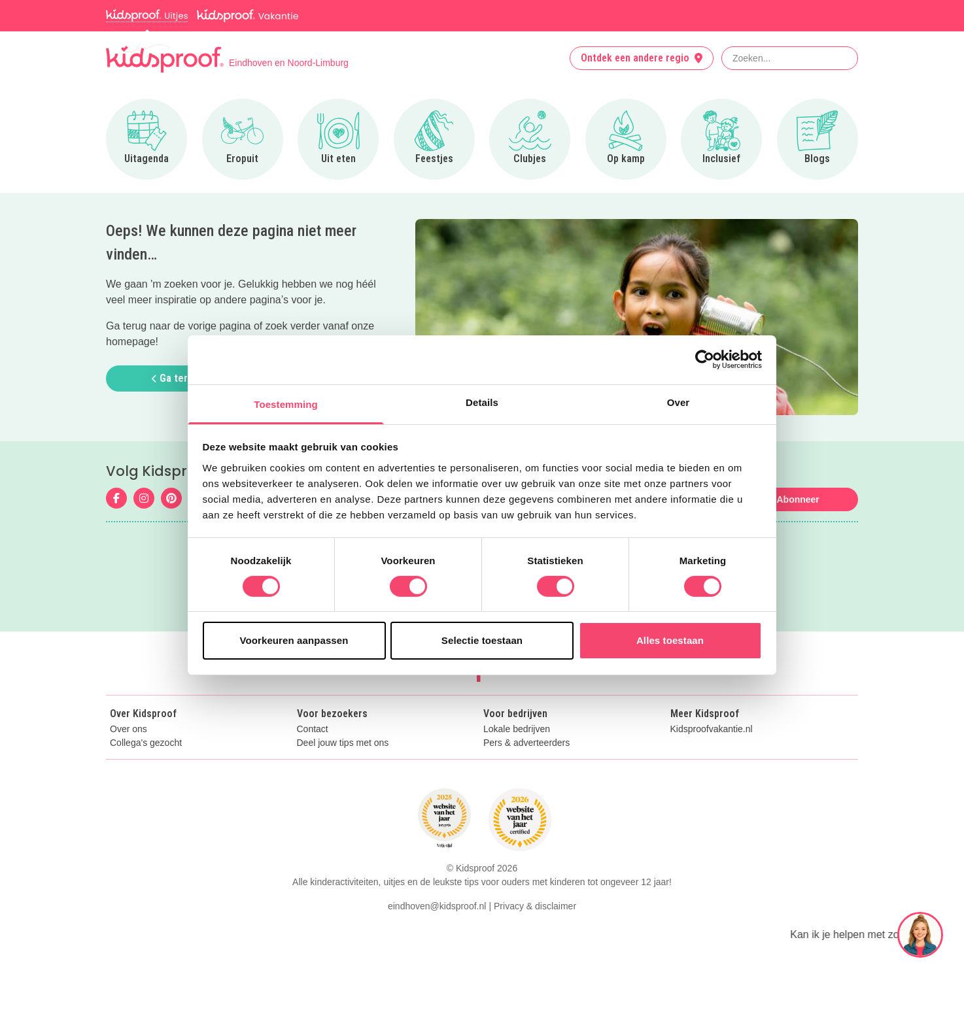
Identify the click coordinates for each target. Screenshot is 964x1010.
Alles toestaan (670, 640)
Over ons (128, 729)
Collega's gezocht (146, 743)
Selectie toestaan (482, 640)
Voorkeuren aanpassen (294, 640)
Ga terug (175, 378)
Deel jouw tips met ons (343, 743)
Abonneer (797, 499)
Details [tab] (482, 401)
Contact (312, 729)
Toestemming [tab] (286, 403)
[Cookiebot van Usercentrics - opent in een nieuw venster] (704, 359)
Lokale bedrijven (516, 729)
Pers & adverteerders (526, 743)
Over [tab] (678, 401)
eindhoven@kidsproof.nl (437, 906)
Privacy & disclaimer (535, 906)
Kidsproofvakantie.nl (711, 729)
